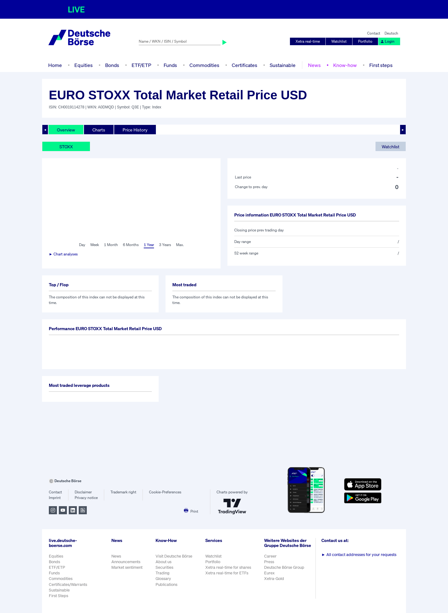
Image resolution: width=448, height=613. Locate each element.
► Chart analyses (63, 254)
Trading (163, 573)
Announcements (125, 561)
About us (163, 561)
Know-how (345, 65)
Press (269, 561)
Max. (180, 244)
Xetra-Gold (274, 578)
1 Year (149, 244)
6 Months (131, 244)
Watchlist (339, 41)
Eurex (269, 573)
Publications (166, 584)
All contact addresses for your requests (358, 554)
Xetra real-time (308, 41)
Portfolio (365, 41)
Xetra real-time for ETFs (226, 573)
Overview (66, 130)
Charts (98, 130)
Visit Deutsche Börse (174, 556)
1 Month (111, 244)
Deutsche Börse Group (284, 567)
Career (270, 556)
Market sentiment (126, 567)
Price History (135, 130)
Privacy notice (86, 497)
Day (82, 244)
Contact (373, 33)
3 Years (165, 244)
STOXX (66, 147)
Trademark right (123, 492)
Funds (170, 65)
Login (387, 41)
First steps (381, 65)
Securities (164, 567)
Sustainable (283, 65)
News (314, 65)
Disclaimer (83, 492)
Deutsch (391, 33)
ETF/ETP (141, 65)
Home (55, 65)
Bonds (112, 65)
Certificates (244, 65)
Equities (83, 65)
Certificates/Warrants (68, 584)
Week (94, 244)
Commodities (204, 65)
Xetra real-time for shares (228, 567)
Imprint (55, 497)
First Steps (58, 595)
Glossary (163, 578)
